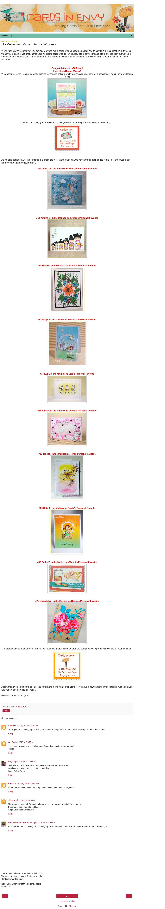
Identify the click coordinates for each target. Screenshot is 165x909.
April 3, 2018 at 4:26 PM (27, 726)
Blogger (72, 906)
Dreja (10, 761)
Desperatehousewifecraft (20, 822)
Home (67, 896)
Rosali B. (12, 784)
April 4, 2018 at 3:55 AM (28, 784)
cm (9, 742)
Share (6, 711)
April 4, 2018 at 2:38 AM (24, 761)
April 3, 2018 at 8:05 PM (22, 742)
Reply (10, 733)
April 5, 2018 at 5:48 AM (24, 800)
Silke (10, 800)
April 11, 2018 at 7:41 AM (44, 822)
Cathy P (12, 726)
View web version (67, 901)
